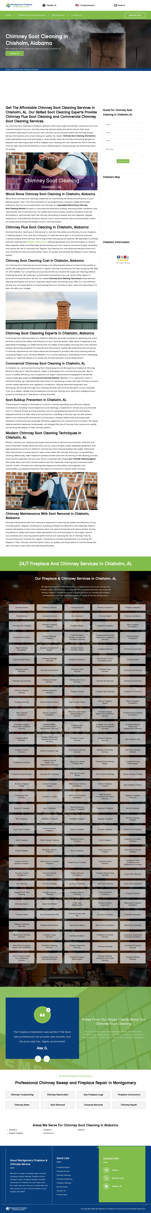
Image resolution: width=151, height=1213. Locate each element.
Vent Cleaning (21, 884)
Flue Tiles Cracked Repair (77, 774)
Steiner (81, 1130)
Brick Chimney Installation (132, 637)
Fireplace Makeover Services (77, 946)
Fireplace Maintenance (49, 925)
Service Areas (58, 15)
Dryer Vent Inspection (133, 884)
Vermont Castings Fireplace (133, 819)
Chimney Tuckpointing (132, 649)
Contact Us (76, 15)
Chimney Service (77, 607)
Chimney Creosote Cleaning (49, 626)
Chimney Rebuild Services (49, 874)
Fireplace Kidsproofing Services (105, 874)
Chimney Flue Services (133, 670)
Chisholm (48, 1130)
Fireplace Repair (77, 626)
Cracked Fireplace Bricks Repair (77, 958)
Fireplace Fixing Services (49, 936)
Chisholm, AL (117, 1186)
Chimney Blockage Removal (49, 659)
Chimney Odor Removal (49, 774)
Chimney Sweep (21, 607)
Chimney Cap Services (49, 670)
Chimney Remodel (105, 946)
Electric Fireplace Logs (49, 751)
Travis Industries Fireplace (105, 851)
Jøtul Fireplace (22, 840)
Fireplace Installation (105, 626)
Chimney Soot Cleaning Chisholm (25, 69)
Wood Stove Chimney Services (21, 936)
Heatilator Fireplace (49, 819)
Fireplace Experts (133, 893)
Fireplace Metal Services (22, 739)
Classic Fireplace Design (132, 774)
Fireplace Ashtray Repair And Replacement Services (133, 726)
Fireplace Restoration (21, 637)
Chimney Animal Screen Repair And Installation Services (105, 637)
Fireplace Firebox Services (77, 739)
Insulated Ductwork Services (133, 946)
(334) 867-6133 (135, 15)
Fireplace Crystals (49, 797)
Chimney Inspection (105, 607)
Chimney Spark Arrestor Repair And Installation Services (77, 637)
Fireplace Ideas (22, 914)
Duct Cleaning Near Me (49, 914)
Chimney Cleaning (49, 607)
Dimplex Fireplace (105, 829)
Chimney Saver (133, 660)
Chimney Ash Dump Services (77, 681)
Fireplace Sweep (77, 691)
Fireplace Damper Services (105, 739)
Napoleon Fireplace (77, 819)
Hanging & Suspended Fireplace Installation (133, 936)
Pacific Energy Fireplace (49, 840)
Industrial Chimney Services (132, 751)
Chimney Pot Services (105, 681)
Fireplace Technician (133, 914)
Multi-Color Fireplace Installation (77, 796)
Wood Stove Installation (105, 925)
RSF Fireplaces (22, 819)
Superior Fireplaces (21, 808)
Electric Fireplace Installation (49, 714)
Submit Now (123, 161)
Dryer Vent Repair (49, 904)
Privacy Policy (62, 1195)
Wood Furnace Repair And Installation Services (77, 714)
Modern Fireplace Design (22, 785)
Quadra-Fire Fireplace (133, 829)
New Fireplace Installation (133, 626)
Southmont (49, 1133)
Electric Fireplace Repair (105, 702)
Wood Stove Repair (77, 925)
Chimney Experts (22, 904)
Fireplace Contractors (133, 691)
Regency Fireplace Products (133, 796)
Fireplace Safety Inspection (105, 904)
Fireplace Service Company (77, 893)
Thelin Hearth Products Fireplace (49, 862)
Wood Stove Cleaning (132, 925)
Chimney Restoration (21, 660)
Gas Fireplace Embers (132, 785)
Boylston (13, 1130)
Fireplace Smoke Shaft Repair (49, 649)
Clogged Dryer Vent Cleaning (22, 893)
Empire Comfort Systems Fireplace (21, 862)
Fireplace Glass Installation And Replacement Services (49, 726)
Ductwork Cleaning (105, 914)
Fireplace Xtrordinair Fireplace (133, 840)
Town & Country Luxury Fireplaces (77, 808)
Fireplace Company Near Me (21, 925)
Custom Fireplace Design (49, 785)
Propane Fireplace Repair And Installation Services (22, 726)
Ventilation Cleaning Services (49, 946)
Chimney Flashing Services (22, 691)
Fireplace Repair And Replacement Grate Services (49, 739)
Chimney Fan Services (132, 681)
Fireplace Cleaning (133, 607)
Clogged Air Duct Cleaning (49, 893)
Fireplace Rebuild (22, 702)
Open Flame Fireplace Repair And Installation (22, 946)
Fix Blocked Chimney (22, 762)
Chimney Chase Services (77, 670)
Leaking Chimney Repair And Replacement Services (49, 762)
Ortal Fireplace (105, 840)
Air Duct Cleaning (49, 884)
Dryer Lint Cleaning (77, 884)
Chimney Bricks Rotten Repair (105, 762)
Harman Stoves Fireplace (49, 829)
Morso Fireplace (77, 851)
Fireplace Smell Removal (21, 774)
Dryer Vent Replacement (77, 904)
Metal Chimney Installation (22, 649)
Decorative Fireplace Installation (133, 904)
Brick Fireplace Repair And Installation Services (21, 958)
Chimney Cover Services (105, 670)
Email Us (119, 5)
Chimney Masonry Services (49, 691)
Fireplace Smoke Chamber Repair (77, 649)
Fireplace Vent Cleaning (105, 691)
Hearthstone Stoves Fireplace (133, 851)
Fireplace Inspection (77, 660)
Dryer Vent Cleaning (133, 874)
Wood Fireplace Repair (49, 702)
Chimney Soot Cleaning (22, 626)
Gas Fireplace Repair (77, 702)
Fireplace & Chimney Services (31, 15)
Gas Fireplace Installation (21, 714)
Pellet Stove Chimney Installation (77, 785)
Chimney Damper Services (49, 681)
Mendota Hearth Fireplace (77, 840)
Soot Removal (77, 616)
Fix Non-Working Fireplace (49, 637)
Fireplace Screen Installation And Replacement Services (133, 862)
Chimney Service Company (105, 893)
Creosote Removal (49, 616)
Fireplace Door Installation (77, 726)
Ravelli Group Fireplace (77, 862)
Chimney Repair (105, 616)
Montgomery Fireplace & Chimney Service (112, 1209)
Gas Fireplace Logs (132, 739)
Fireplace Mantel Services (132, 958)
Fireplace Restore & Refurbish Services (49, 958)
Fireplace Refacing (105, 649)
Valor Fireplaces (49, 808)
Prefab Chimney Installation (77, 874)
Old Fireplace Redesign (105, 774)
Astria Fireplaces (132, 808)
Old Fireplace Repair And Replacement (105, 659)
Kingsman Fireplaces (105, 808)
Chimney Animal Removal (105, 862)
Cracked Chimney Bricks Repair (133, 762)
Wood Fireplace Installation (133, 702)
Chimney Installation (133, 616)
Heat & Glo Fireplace (21, 829)
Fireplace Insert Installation (21, 874)
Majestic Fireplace (105, 819)
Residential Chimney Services (105, 751)
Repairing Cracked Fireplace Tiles (77, 762)
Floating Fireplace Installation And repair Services (105, 958)
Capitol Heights (16, 1133)
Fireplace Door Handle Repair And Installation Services (105, 726)
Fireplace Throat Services (21, 751)
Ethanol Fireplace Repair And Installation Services (105, 714)
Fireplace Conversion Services (105, 936)
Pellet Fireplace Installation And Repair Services (105, 796)
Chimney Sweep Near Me (77, 914)
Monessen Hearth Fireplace (49, 851)
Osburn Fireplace (77, 829)
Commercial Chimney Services (77, 751)
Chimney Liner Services (21, 681)
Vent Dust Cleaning (105, 884)
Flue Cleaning (21, 616)
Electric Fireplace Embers (105, 785)
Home (8, 15)
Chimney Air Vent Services (21, 796)
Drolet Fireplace (21, 851)
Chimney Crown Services (21, 670)
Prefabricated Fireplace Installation (132, 714)
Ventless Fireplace (77, 936)
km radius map (123, 206)
